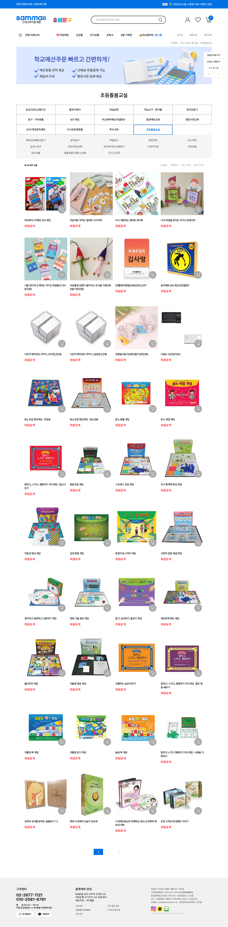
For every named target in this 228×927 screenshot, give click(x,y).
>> (129, 851)
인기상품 (94, 35)
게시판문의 (25, 914)
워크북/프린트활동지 (114, 146)
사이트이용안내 (113, 910)
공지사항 (79, 914)
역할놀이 (114, 140)
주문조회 (208, 35)
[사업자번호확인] (186, 892)
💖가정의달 (62, 35)
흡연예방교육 (153, 119)
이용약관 (79, 906)
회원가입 (193, 35)
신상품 (79, 35)
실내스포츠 (36, 146)
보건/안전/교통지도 (36, 109)
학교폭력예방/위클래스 (114, 119)
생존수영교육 (192, 119)
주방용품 (192, 146)
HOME (174, 43)
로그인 (180, 35)
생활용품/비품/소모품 (75, 152)
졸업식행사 (75, 109)
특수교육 (114, 129)
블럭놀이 (74, 140)
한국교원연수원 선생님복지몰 (31, 4)
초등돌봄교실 (206, 43)
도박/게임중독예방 (35, 129)
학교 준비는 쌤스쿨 (188, 43)
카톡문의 (43, 914)
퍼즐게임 (153, 140)
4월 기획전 (126, 35)
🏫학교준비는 (150, 35)
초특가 (110, 35)
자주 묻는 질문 (113, 906)
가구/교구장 (114, 152)
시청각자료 (153, 146)
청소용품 (35, 152)
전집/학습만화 (75, 146)
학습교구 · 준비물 (153, 109)
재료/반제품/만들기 (36, 140)
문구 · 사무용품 (36, 119)
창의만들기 (192, 109)
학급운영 (114, 109)
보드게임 (74, 119)
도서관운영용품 (75, 129)
